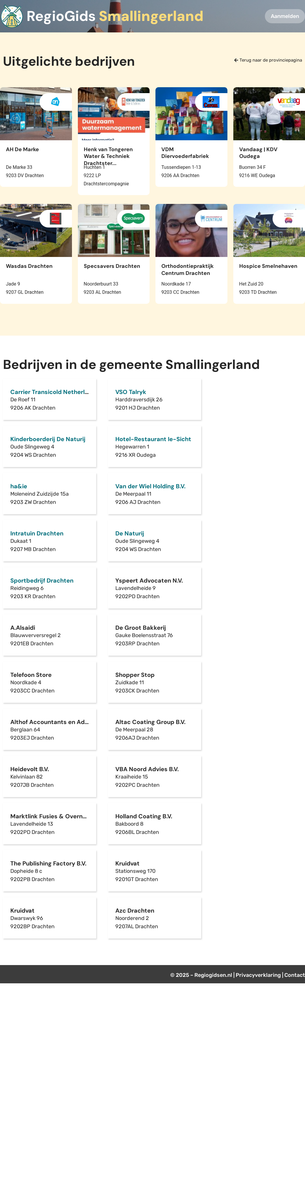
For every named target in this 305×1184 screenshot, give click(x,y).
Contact (294, 975)
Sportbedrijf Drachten (41, 580)
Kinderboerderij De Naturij (48, 439)
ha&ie (18, 486)
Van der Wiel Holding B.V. (150, 486)
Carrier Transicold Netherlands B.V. (60, 392)
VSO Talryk (130, 392)
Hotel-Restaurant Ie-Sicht (153, 439)
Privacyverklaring (258, 975)
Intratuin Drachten (36, 533)
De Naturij (129, 533)
